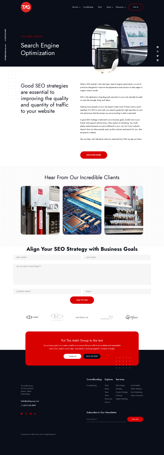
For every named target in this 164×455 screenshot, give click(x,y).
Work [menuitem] (100, 7)
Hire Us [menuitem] (135, 7)
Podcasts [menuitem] (119, 395)
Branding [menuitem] (119, 389)
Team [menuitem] (106, 392)
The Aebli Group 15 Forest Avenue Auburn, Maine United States (27, 390)
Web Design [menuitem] (120, 385)
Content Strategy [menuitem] (122, 392)
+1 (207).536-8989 (5, 35)
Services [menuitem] (75, 7)
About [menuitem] (109, 7)
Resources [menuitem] (119, 7)
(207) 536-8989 (92, 356)
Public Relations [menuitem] (136, 389)
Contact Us (72, 356)
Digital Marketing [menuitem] (122, 399)
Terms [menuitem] (107, 395)
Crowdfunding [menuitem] (88, 7)
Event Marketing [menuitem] (136, 392)
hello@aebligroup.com (5, 52)
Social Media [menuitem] (135, 385)
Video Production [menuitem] (137, 395)
